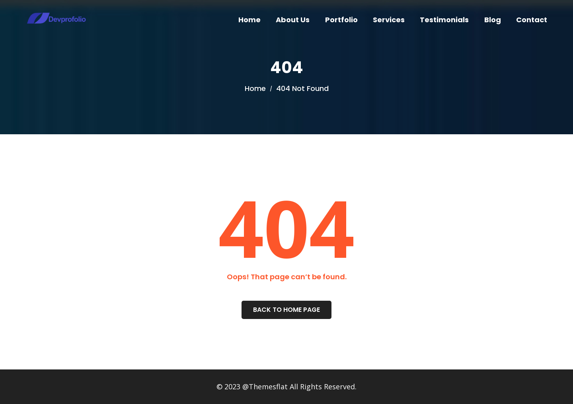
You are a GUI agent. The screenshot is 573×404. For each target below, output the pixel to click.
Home (249, 20)
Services (389, 20)
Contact (531, 20)
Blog (492, 20)
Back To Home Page (286, 309)
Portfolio (341, 20)
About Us (293, 20)
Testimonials (444, 20)
